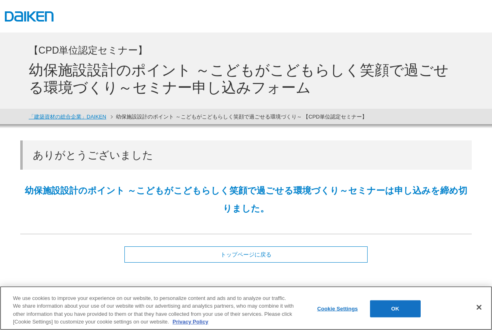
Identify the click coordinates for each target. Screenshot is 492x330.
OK (395, 309)
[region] (246, 308)
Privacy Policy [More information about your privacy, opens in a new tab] (190, 322)
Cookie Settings (337, 309)
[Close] (479, 307)
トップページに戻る (246, 254)
